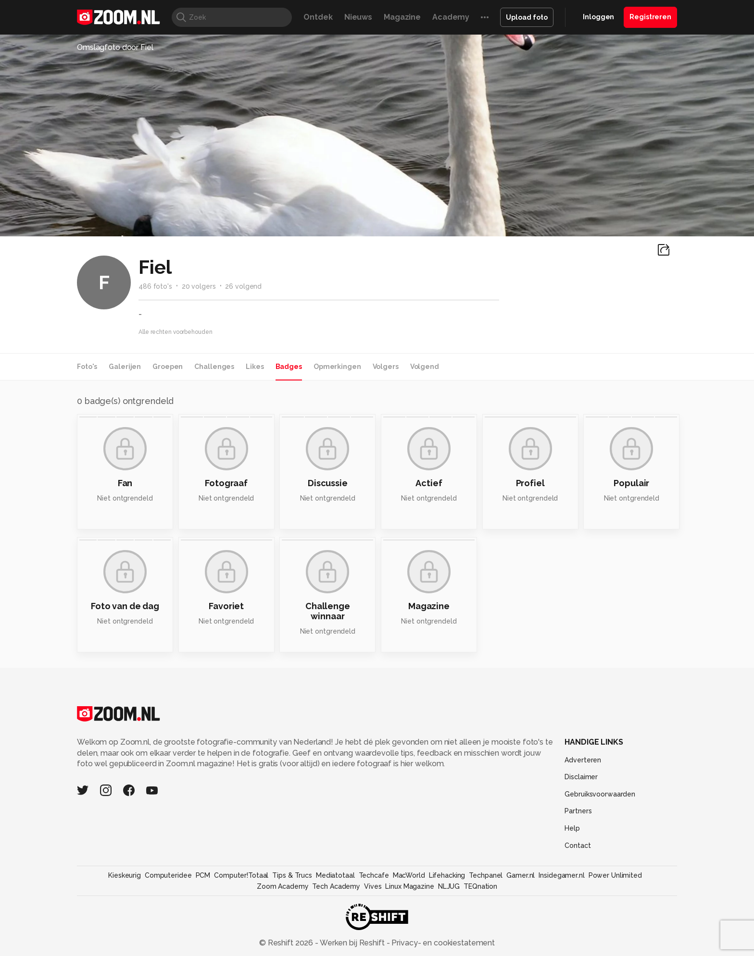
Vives (372, 886)
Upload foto (527, 17)
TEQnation (480, 886)
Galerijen (125, 366)
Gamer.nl (520, 875)
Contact (578, 845)
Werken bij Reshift (352, 942)
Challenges (214, 366)
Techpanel (486, 875)
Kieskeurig (124, 875)
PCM (203, 875)
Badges (289, 366)
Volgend (424, 366)
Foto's (87, 366)
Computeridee (168, 875)
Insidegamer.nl (561, 875)
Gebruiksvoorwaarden (600, 794)
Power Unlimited (615, 875)
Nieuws (358, 17)
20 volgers (199, 286)
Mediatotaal (335, 875)
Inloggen (598, 17)
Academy (450, 17)
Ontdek (317, 17)
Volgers (386, 366)
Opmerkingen (337, 366)
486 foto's (155, 286)
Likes (255, 366)
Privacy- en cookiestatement (442, 942)
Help (572, 828)
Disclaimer (581, 777)
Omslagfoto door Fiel (115, 47)
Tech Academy (336, 886)
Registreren (650, 17)
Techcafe (374, 875)
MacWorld (409, 875)
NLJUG (449, 886)
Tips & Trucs (292, 875)
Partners (578, 811)
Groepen (167, 366)
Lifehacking (447, 875)
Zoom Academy (283, 886)
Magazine (402, 17)
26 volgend (243, 286)
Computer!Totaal (241, 875)
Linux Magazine (409, 886)
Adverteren (583, 760)
